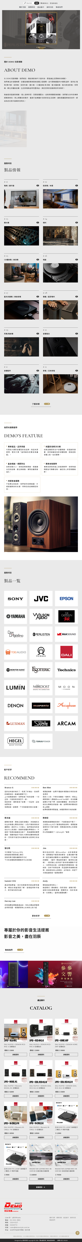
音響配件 (7, 370)
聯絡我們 (52, 1220)
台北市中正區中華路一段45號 (20, 1230)
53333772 (13, 1225)
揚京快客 (25, 1240)
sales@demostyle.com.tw (19, 1227)
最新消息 (73, 1218)
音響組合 (46, 333)
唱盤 (44, 259)
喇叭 (44, 222)
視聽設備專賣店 (17, 1236)
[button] (37, 47)
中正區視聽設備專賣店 (42, 1236)
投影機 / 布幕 (48, 185)
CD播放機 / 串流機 (11, 259)
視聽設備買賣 (54, 1236)
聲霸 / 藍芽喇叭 (49, 296)
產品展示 (66, 1218)
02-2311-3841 (15, 1220)
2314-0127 (14, 1222)
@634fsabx (16, 1218)
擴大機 (6, 222)
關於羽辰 (52, 1218)
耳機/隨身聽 (8, 333)
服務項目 (59, 1218)
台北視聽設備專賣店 (29, 1236)
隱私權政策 (42, 1240)
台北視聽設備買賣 (64, 1236)
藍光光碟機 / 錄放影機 (12, 296)
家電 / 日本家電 (49, 370)
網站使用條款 (51, 1240)
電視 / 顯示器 (9, 185)
